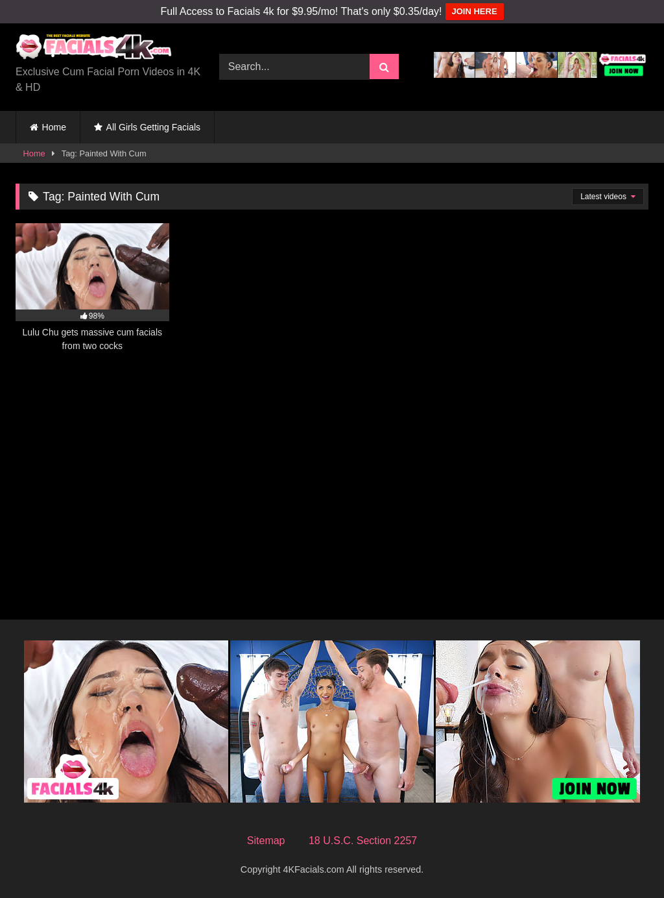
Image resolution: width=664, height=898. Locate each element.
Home (54, 127)
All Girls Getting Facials (153, 127)
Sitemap (266, 840)
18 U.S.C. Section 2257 (363, 840)
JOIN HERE (474, 11)
